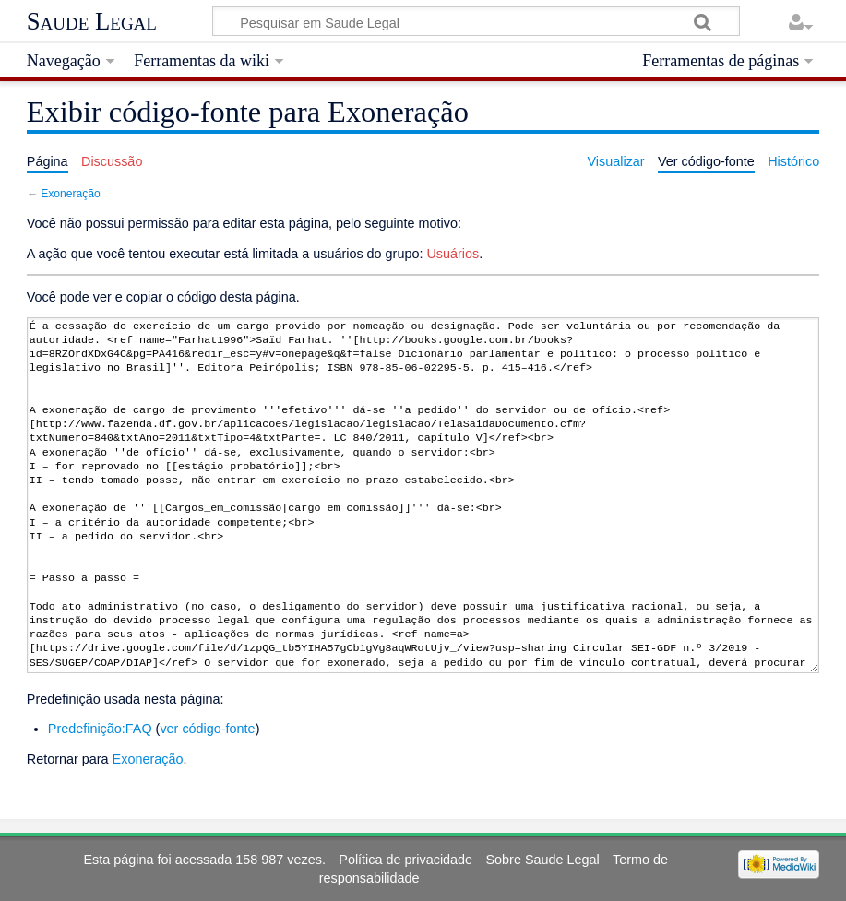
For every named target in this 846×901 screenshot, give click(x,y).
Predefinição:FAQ (100, 728)
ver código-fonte (207, 728)
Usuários (452, 253)
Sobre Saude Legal (542, 859)
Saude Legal (92, 21)
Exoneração (70, 193)
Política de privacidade (405, 859)
